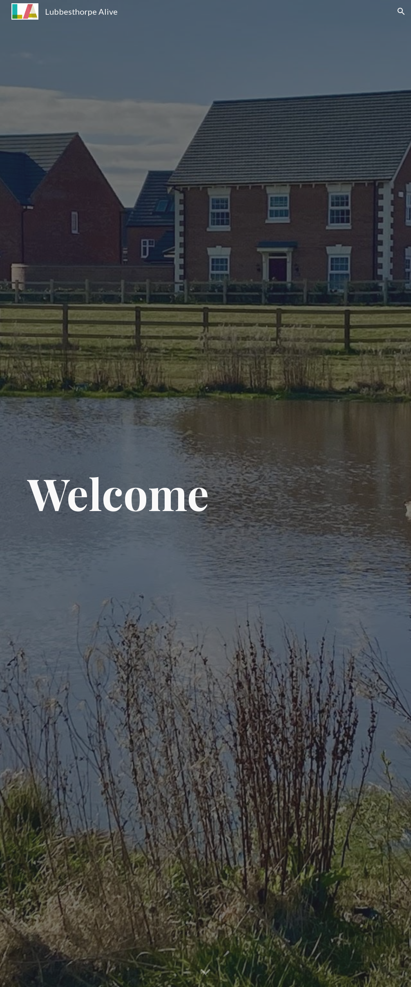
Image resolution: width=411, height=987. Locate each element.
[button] (401, 11)
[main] (128, 493)
